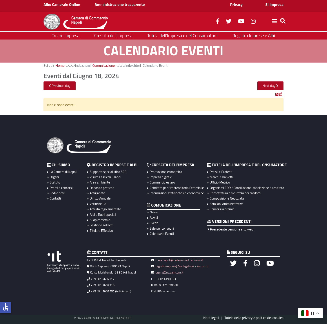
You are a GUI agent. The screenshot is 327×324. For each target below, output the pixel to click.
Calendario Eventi (162, 233)
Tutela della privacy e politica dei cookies (253, 317)
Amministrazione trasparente (120, 4)
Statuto (55, 182)
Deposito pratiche (102, 187)
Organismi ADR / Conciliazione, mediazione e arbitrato (246, 187)
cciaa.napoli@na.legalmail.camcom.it (179, 260)
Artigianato (97, 193)
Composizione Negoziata (227, 198)
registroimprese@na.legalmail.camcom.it (182, 266)
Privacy (236, 4)
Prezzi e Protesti (221, 171)
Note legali (211, 317)
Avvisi (154, 217)
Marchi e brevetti (221, 177)
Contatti (55, 198)
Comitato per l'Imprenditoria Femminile (176, 187)
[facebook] (217, 22)
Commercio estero (162, 182)
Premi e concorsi (61, 187)
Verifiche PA (98, 203)
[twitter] (228, 22)
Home (60, 65)
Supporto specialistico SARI (108, 171)
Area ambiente (100, 182)
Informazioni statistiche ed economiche (176, 193)
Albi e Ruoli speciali (103, 214)
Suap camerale (100, 219)
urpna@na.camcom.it (169, 272)
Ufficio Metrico (220, 182)
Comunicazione (103, 65)
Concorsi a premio (222, 209)
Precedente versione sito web (230, 229)
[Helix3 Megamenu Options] (274, 22)
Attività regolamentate (105, 209)
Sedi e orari (57, 193)
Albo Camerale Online (62, 4)
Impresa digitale (161, 177)
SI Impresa (274, 4)
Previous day (60, 85)
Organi (54, 177)
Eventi (154, 222)
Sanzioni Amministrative (226, 203)
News (154, 212)
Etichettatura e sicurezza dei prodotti (235, 193)
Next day (270, 85)
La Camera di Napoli (63, 171)
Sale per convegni (162, 228)
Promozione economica (166, 171)
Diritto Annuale (100, 198)
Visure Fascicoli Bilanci (105, 177)
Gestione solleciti (101, 225)
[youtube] (241, 22)
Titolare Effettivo (101, 230)
